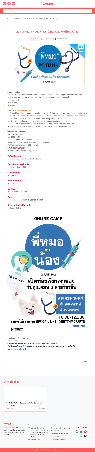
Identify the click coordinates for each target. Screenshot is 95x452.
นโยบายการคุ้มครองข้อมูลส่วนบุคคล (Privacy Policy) (60, 435)
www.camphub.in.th (17, 349)
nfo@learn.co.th (35, 439)
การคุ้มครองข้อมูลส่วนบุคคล (58, 439)
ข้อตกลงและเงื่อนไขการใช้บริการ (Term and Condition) (61, 429)
